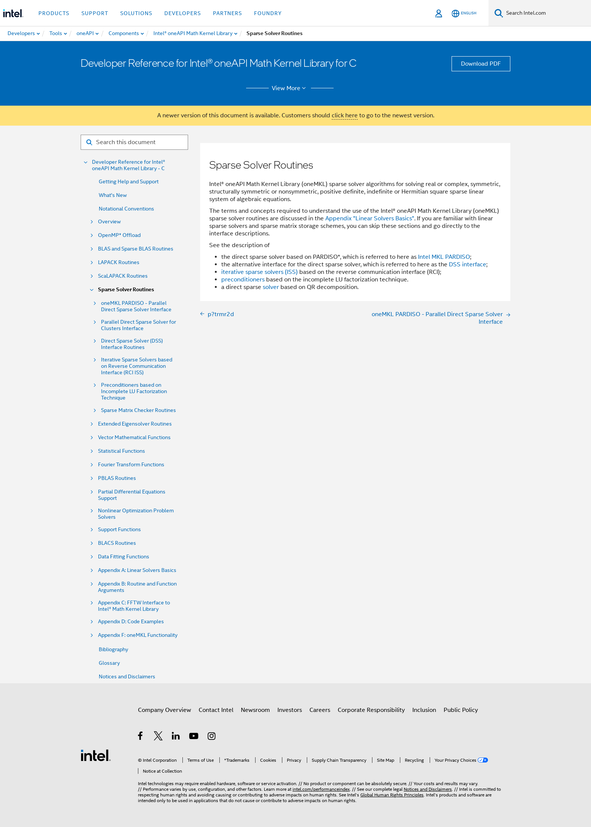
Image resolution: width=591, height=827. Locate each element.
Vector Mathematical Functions (134, 437)
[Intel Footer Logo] (96, 755)
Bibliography (113, 649)
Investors (289, 710)
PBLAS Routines (117, 478)
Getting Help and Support (129, 181)
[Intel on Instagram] (212, 737)
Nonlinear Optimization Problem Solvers (136, 513)
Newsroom (255, 710)
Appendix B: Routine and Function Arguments (137, 587)
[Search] (499, 13)
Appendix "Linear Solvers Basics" (369, 218)
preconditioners (243, 279)
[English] (464, 13)
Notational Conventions (126, 208)
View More (290, 88)
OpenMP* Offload (119, 235)
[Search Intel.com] (547, 13)
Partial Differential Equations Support (131, 495)
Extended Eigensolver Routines (135, 424)
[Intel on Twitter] (158, 737)
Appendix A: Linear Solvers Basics (137, 570)
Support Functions (119, 529)
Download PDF (481, 64)
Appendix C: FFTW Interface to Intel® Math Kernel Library (134, 605)
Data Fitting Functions (123, 556)
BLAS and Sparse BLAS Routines (135, 249)
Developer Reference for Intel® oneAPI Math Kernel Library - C (128, 165)
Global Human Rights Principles (392, 795)
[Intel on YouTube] (194, 737)
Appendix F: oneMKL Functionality (138, 635)
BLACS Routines (117, 543)
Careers (319, 710)
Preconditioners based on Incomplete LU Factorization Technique (134, 391)
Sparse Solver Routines (126, 289)
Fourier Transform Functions (131, 464)
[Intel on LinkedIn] (176, 737)
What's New (113, 195)
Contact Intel (216, 710)
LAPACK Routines (118, 262)
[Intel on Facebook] (141, 737)
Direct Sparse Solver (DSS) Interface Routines (132, 344)
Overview (109, 221)
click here (345, 115)
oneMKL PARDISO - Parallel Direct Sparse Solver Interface (136, 306)
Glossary (109, 662)
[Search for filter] (134, 142)
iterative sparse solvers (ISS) (259, 272)
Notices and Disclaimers (127, 676)
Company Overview (164, 710)
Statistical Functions (121, 451)
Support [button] (94, 13)
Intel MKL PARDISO (444, 257)
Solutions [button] (136, 13)
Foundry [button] (268, 13)
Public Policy (461, 710)
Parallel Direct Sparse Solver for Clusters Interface (138, 325)
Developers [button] (182, 13)
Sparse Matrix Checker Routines (138, 410)
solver (271, 287)
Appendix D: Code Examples (131, 621)
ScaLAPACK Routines (123, 276)
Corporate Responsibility (371, 710)
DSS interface (467, 264)
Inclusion (424, 710)
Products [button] (53, 13)
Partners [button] (227, 13)
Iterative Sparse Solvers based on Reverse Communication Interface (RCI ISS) (136, 366)
